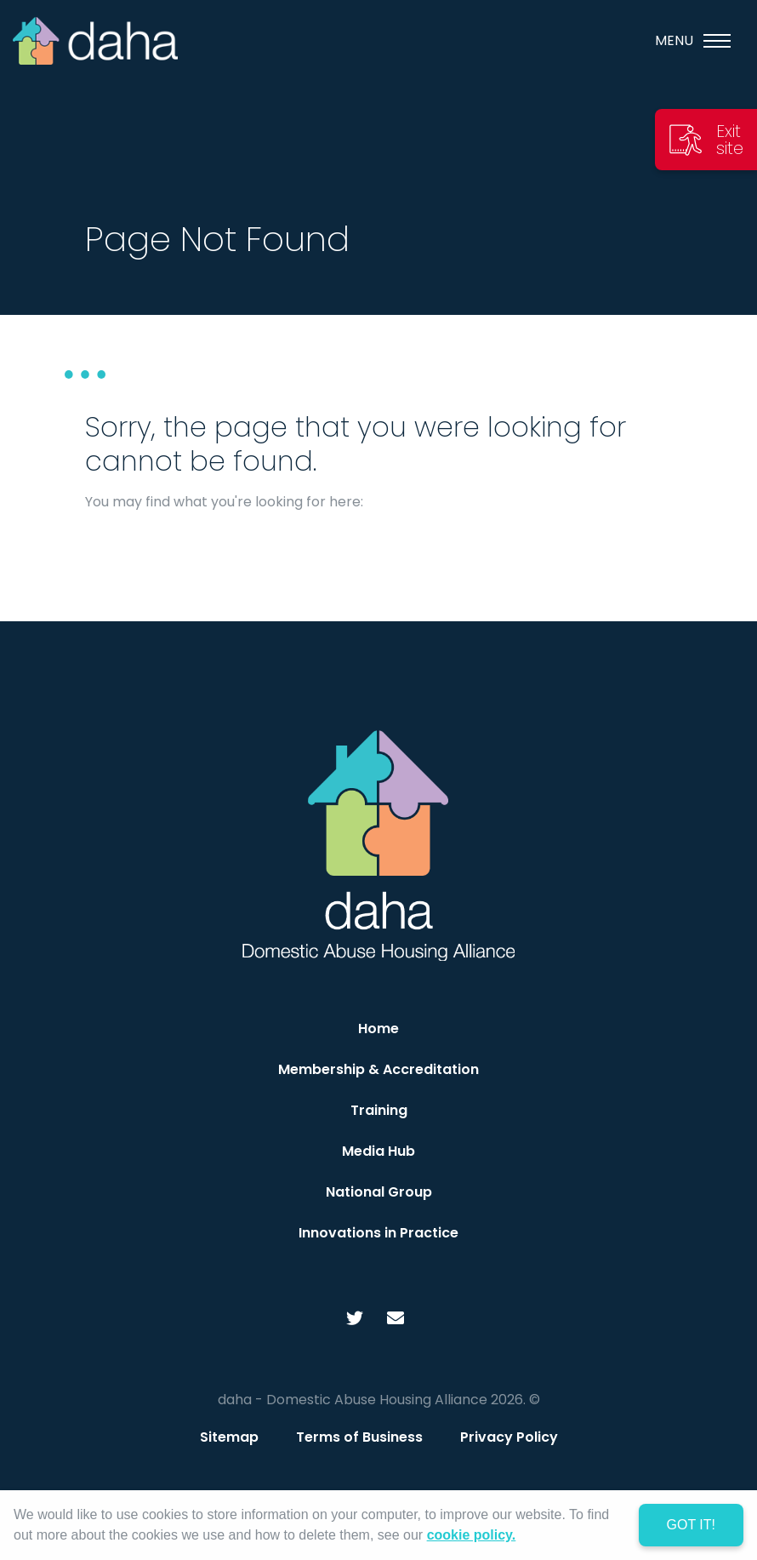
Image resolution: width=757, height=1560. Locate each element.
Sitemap (229, 1437)
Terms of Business (359, 1437)
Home (378, 1028)
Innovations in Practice (378, 1233)
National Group (379, 1192)
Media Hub (378, 1151)
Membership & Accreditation (378, 1069)
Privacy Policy (509, 1437)
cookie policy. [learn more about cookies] (471, 1535)
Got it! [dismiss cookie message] (691, 1524)
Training (378, 1110)
